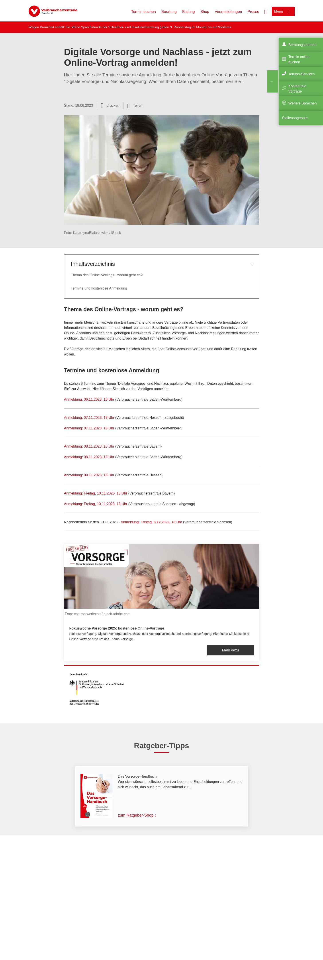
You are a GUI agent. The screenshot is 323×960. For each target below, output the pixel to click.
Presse (253, 12)
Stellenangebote (295, 118)
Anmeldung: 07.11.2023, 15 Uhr (89, 417)
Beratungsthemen (302, 45)
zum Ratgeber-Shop (136, 815)
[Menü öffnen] (283, 11)
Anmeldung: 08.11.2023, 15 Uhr (89, 446)
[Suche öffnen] (265, 11)
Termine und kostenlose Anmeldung (99, 288)
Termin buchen (143, 12)
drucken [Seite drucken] (113, 105)
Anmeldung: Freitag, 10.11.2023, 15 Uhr (95, 493)
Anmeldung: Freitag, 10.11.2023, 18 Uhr (95, 504)
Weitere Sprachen (302, 103)
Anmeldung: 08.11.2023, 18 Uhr (89, 457)
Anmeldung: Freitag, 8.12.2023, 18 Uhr (151, 522)
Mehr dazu (230, 650)
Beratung (169, 12)
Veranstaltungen (228, 12)
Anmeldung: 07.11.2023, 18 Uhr (89, 428)
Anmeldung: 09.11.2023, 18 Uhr (89, 475)
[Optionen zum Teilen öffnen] (134, 105)
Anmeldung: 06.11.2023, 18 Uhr (89, 399)
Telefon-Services (301, 74)
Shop (204, 12)
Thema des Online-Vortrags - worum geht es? (107, 275)
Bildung (188, 12)
